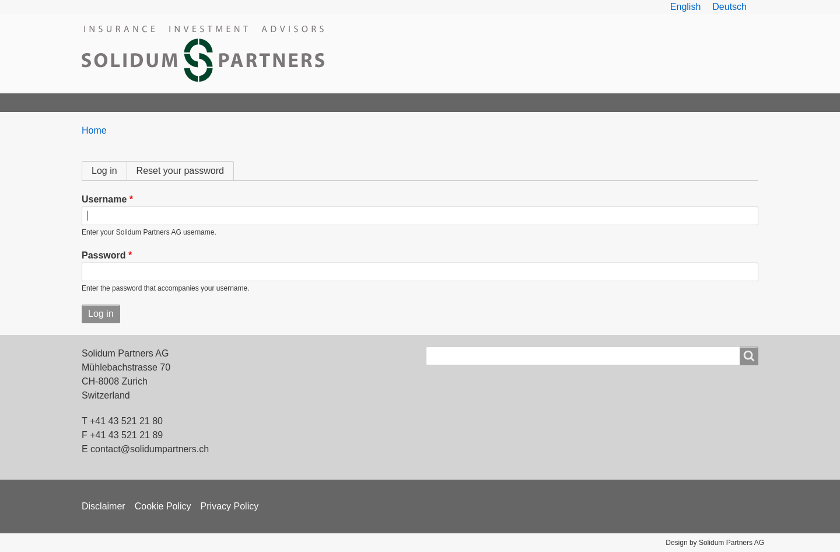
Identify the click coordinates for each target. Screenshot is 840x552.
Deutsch (729, 7)
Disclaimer (103, 506)
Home (100, 102)
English (685, 7)
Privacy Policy (230, 506)
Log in (109, 171)
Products (257, 102)
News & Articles (410, 102)
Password (104, 255)
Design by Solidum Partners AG (715, 543)
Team (204, 102)
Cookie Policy (163, 506)
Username (104, 199)
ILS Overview (327, 102)
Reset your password (180, 171)
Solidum (153, 102)
